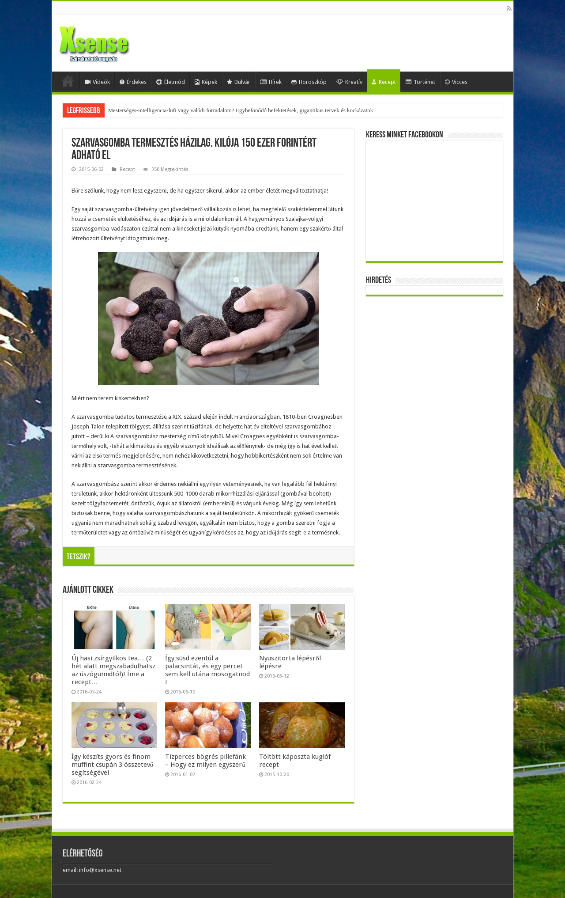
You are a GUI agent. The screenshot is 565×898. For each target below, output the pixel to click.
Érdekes (133, 82)
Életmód (170, 82)
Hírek (271, 82)
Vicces (456, 82)
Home (67, 81)
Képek (206, 82)
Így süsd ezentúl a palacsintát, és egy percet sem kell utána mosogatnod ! (207, 670)
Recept (383, 82)
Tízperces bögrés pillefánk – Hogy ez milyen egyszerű (205, 761)
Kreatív (349, 82)
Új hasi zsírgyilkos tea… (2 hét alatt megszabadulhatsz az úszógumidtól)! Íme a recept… (113, 670)
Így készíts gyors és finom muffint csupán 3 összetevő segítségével (113, 765)
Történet (420, 82)
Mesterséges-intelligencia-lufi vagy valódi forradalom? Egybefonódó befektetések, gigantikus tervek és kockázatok (240, 110)
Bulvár (238, 82)
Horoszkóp (309, 82)
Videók (97, 82)
